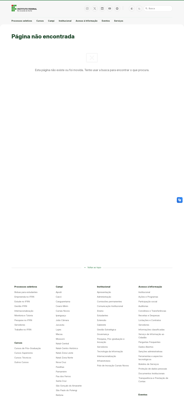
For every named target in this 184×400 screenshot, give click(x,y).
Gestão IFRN (20, 306)
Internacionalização (23, 310)
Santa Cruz (61, 381)
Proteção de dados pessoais (152, 368)
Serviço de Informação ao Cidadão (151, 336)
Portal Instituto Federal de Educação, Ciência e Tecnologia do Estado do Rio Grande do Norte (24, 8)
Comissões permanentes (109, 301)
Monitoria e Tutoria (23, 315)
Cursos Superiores (23, 353)
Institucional (65, 21)
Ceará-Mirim (62, 306)
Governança (103, 334)
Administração (104, 296)
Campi (51, 21)
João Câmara (62, 320)
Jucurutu (60, 324)
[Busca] (158, 8)
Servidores (19, 324)
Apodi (59, 292)
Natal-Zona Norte (64, 357)
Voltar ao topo (94, 267)
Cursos (40, 21)
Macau (59, 334)
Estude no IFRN (22, 301)
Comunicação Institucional (110, 306)
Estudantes (102, 315)
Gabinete (101, 324)
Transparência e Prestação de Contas (153, 380)
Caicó (59, 296)
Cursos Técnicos (22, 357)
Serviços (118, 21)
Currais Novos (63, 310)
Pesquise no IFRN (23, 320)
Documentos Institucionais (151, 373)
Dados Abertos (145, 346)
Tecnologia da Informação (110, 351)
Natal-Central (62, 343)
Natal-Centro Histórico (67, 348)
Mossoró (60, 339)
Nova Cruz (61, 362)
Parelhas (60, 367)
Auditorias (143, 306)
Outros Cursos (21, 362)
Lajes (58, 329)
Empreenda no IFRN (24, 296)
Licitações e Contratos (149, 320)
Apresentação (104, 292)
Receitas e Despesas (149, 315)
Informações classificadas (151, 329)
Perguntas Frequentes (149, 342)
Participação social (147, 301)
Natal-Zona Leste (64, 353)
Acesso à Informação (86, 21)
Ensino (100, 310)
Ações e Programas (148, 296)
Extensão (101, 320)
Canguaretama (63, 301)
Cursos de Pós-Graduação (27, 348)
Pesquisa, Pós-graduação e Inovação (110, 341)
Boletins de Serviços (148, 364)
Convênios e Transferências (152, 310)
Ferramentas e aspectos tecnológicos (150, 358)
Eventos (106, 21)
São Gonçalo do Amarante (69, 385)
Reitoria (59, 395)
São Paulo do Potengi (66, 390)
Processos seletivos (22, 21)
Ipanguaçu (61, 315)
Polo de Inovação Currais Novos (113, 365)
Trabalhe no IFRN (22, 329)
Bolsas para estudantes (26, 292)
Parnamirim (61, 371)
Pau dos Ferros (63, 376)
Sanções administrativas (150, 351)
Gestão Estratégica (106, 329)
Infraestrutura (103, 360)
